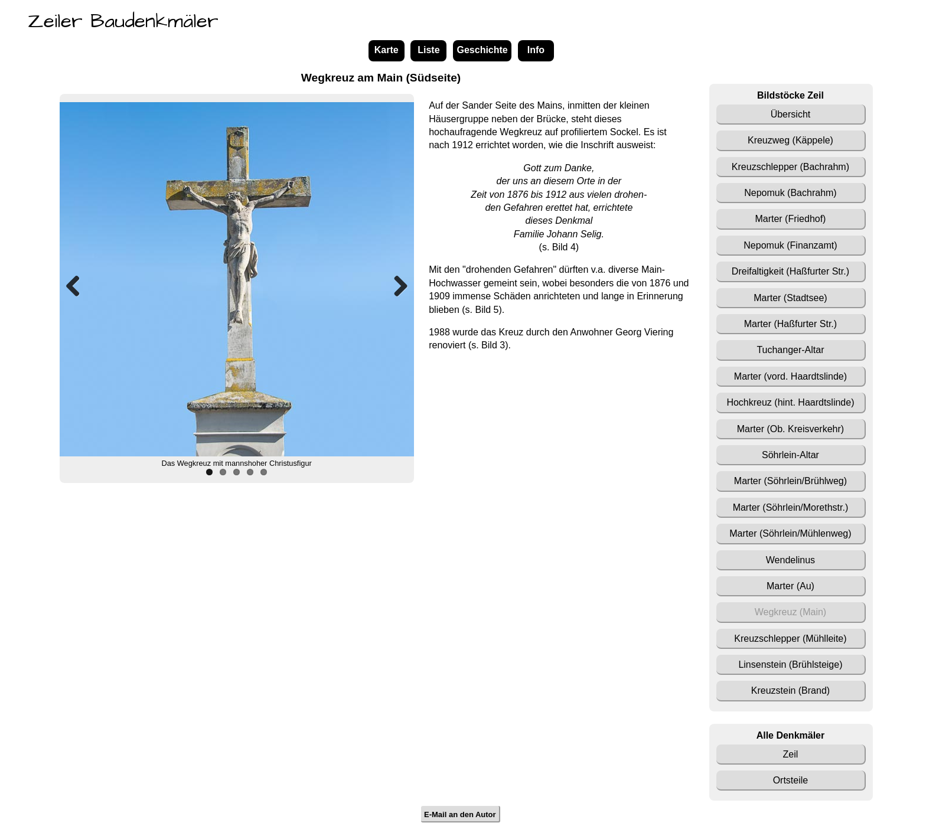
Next (396, 286)
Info (535, 50)
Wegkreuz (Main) (791, 612)
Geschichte (482, 50)
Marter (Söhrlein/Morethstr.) (791, 507)
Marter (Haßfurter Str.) (790, 324)
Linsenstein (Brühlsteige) (790, 665)
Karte (386, 50)
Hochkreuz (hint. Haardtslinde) (790, 402)
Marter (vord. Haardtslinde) (790, 376)
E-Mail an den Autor (460, 813)
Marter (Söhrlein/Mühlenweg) (790, 533)
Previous (77, 286)
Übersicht (791, 114)
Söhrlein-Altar (790, 455)
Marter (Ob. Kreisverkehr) (790, 429)
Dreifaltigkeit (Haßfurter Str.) (790, 271)
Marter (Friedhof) (790, 219)
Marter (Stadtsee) (790, 298)
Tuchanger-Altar (790, 350)
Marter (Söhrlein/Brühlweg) (790, 481)
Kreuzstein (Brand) (790, 690)
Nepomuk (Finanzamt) (790, 245)
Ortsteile (790, 780)
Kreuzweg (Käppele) (790, 140)
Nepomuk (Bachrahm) (790, 193)
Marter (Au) (790, 586)
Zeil (790, 754)
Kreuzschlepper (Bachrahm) (790, 167)
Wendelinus (790, 560)
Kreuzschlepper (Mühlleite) (790, 639)
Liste (428, 50)
